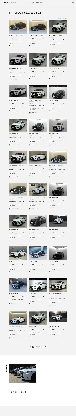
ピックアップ (42, 2)
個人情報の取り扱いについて (52, 399)
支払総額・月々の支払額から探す (37, 402)
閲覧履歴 (37, 2)
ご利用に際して (50, 401)
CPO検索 (33, 2)
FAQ (48, 403)
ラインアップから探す (31, 7)
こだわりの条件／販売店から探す (43, 7)
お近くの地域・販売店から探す (37, 405)
